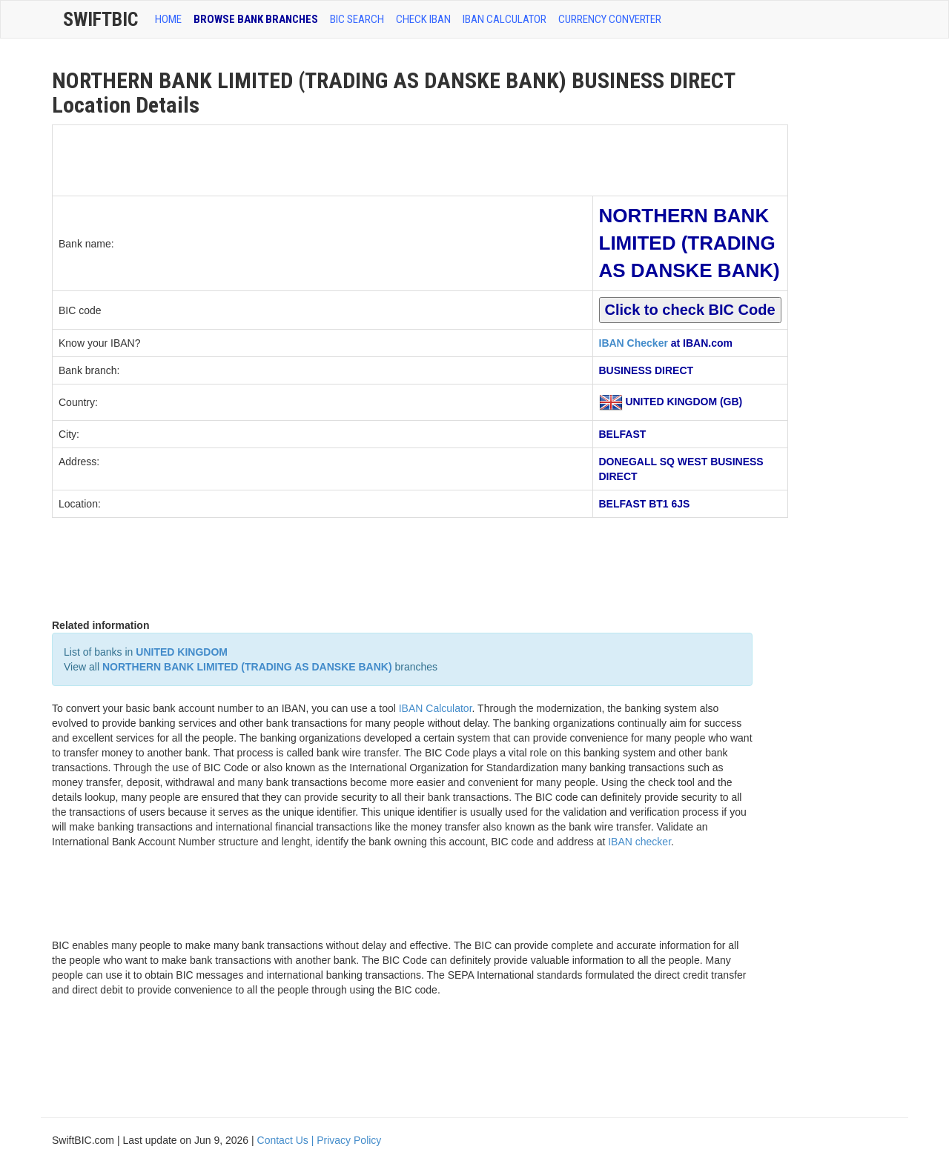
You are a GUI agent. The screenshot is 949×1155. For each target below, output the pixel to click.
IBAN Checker (633, 343)
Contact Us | (287, 1140)
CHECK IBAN (423, 19)
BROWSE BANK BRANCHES (256, 19)
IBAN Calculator (504, 19)
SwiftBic (100, 19)
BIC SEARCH (357, 19)
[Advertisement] (322, 158)
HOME (168, 19)
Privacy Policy (349, 1140)
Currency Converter (609, 19)
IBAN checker (639, 842)
